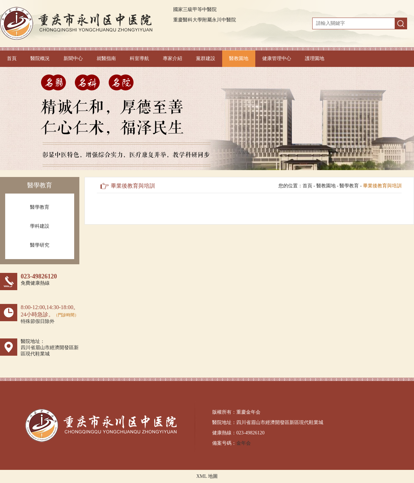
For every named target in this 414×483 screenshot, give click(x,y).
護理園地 (314, 58)
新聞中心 (73, 58)
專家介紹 (172, 58)
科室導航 (139, 58)
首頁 (12, 58)
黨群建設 (205, 58)
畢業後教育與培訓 (382, 185)
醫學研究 (39, 245)
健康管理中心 (276, 58)
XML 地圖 (207, 476)
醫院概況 (40, 58)
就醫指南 (106, 58)
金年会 (243, 443)
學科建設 (39, 226)
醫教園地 (238, 58)
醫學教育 (39, 207)
